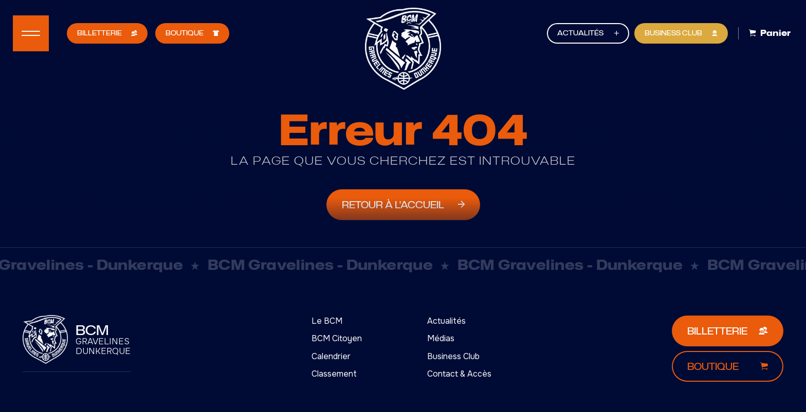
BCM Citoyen (337, 338)
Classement (334, 373)
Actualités (446, 321)
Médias (440, 338)
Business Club (453, 356)
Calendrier (331, 356)
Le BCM (327, 321)
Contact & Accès (459, 373)
